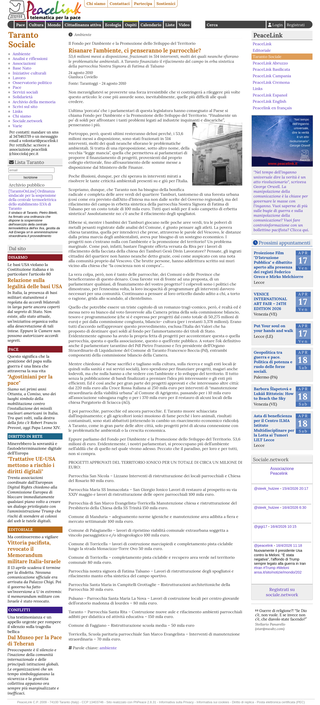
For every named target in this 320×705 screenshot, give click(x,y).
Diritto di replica (243, 702)
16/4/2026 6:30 (294, 508)
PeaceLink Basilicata (271, 69)
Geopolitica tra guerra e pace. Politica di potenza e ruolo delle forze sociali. (273, 362)
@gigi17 (260, 526)
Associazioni (24, 63)
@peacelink (263, 546)
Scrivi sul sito (25, 106)
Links (17, 111)
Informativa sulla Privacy (176, 702)
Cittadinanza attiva (82, 24)
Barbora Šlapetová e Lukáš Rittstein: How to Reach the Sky (274, 393)
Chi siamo (96, 3)
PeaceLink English (269, 101)
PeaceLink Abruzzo (270, 63)
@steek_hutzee (266, 488)
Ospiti (131, 24)
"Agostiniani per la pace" (30, 379)
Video (184, 24)
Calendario (150, 24)
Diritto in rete (25, 436)
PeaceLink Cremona (271, 82)
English (198, 24)
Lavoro (19, 77)
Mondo (54, 24)
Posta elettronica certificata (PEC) (281, 702)
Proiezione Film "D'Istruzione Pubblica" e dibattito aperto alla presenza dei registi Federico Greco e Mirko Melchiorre (278, 264)
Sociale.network (27, 120)
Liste (170, 24)
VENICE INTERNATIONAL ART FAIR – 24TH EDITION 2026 (270, 301)
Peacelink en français (272, 107)
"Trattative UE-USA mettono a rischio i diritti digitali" (32, 465)
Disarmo (18, 257)
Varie (17, 125)
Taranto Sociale (23, 40)
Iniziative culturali (29, 73)
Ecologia (113, 24)
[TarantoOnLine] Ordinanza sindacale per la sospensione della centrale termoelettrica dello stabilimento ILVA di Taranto (32, 200)
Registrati (296, 24)
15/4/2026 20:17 (295, 488)
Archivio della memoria (34, 101)
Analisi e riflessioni (30, 58)
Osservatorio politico (32, 82)
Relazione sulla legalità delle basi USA (35, 283)
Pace (20, 24)
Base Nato (22, 68)
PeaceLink (267, 35)
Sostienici (166, 3)
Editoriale (20, 529)
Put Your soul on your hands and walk (273, 328)
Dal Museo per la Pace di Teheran (35, 640)
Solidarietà (23, 96)
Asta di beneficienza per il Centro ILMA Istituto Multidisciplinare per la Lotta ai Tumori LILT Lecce (274, 427)
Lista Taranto (29, 162)
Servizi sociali (25, 92)
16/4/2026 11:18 (289, 546)
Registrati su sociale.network (282, 592)
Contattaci (120, 3)
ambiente (108, 647)
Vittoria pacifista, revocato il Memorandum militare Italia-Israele (34, 552)
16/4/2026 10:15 (283, 526)
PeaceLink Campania (272, 75)
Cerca (212, 24)
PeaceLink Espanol (270, 94)
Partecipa (143, 3)
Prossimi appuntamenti (284, 243)
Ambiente (21, 53)
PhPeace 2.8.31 (145, 702)
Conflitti (19, 609)
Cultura (36, 24)
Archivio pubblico (26, 185)
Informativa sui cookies (212, 702)
